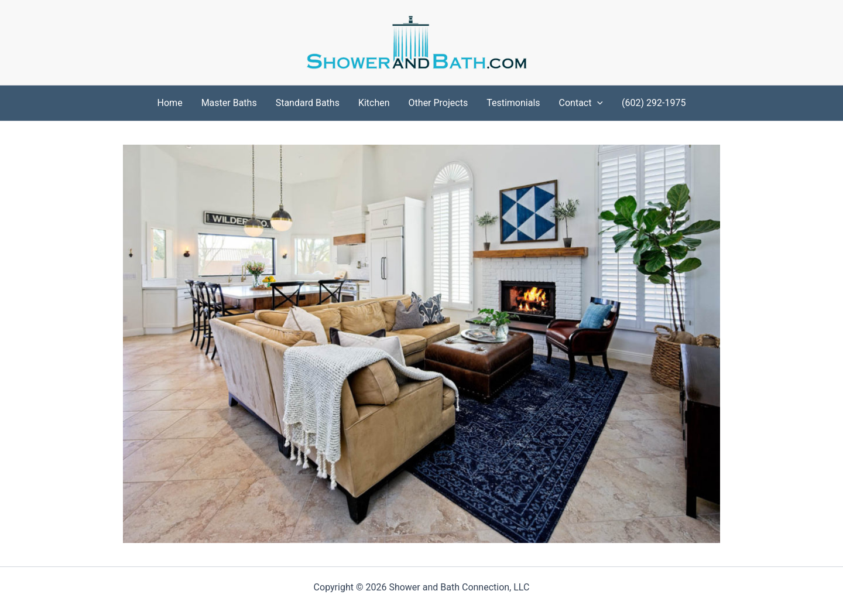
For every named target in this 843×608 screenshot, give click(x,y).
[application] (597, 103)
